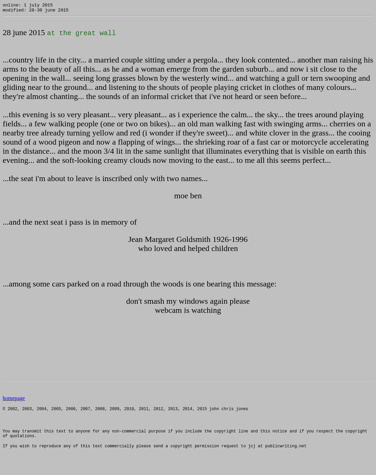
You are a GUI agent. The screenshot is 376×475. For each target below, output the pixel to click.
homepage (14, 400)
